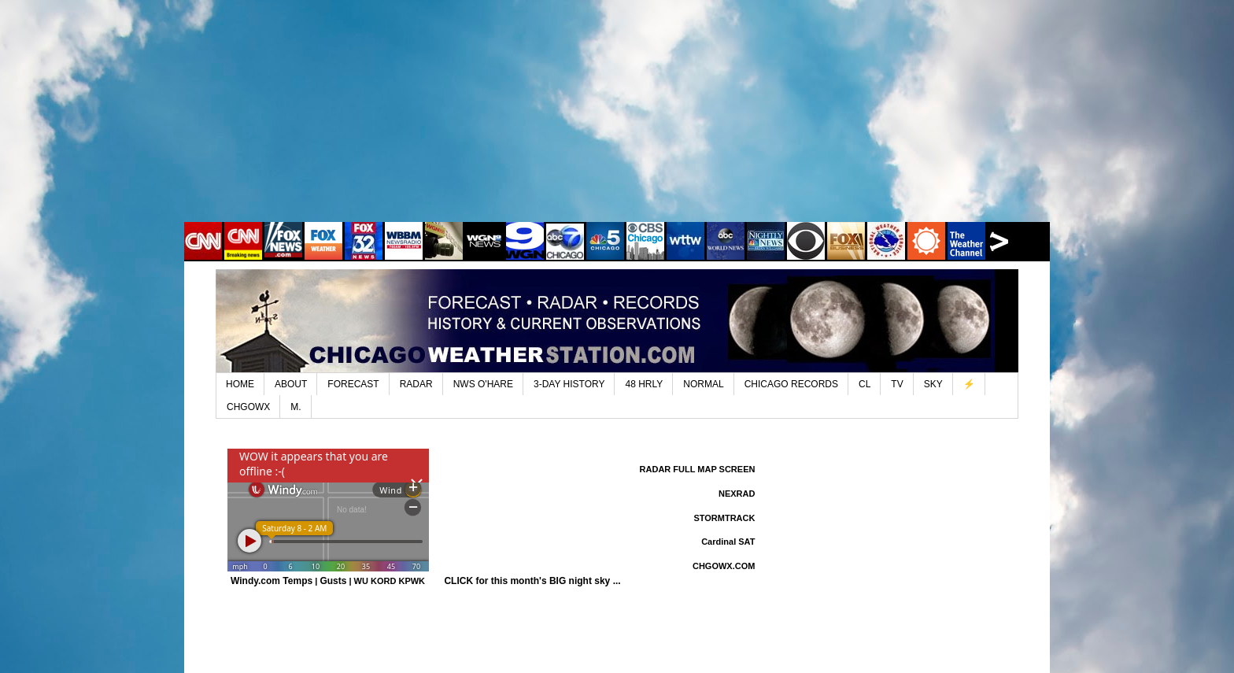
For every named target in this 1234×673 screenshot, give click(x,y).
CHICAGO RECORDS (791, 384)
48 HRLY (644, 384)
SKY (933, 384)
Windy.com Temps (271, 580)
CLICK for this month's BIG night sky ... (532, 580)
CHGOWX (248, 406)
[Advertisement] (617, 122)
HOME (240, 384)
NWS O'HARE (483, 384)
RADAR (416, 384)
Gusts (333, 580)
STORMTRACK (724, 518)
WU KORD (375, 581)
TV (897, 384)
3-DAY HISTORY (569, 384)
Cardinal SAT (728, 541)
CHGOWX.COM (724, 566)
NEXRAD (737, 493)
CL (864, 384)
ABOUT (291, 384)
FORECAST (353, 384)
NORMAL (703, 384)
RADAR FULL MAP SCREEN (698, 469)
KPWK (411, 581)
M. (295, 406)
